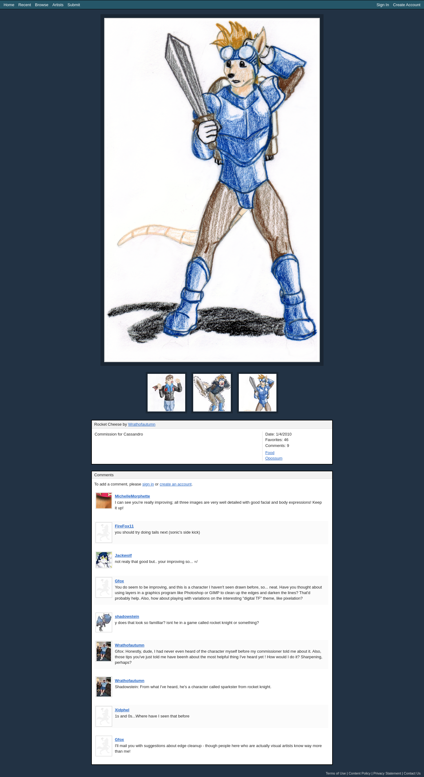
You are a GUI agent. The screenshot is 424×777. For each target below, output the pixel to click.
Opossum (274, 458)
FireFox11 (124, 526)
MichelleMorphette (132, 496)
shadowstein (127, 616)
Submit (73, 4)
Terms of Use (336, 773)
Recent (24, 4)
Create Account (406, 4)
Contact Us (412, 773)
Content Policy (359, 773)
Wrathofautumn (142, 424)
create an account (175, 484)
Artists (57, 4)
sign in (148, 484)
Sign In (383, 4)
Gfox (119, 581)
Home (9, 4)
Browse (41, 4)
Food (270, 452)
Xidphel (122, 710)
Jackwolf (123, 555)
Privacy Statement (387, 773)
